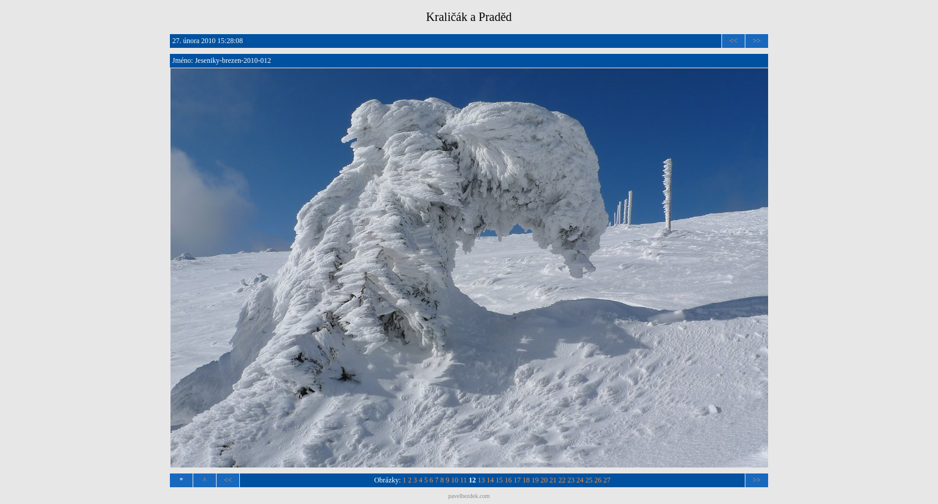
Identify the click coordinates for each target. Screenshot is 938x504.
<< (733, 41)
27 (607, 480)
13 (481, 480)
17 (517, 480)
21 (553, 480)
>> (757, 41)
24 (580, 480)
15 (499, 480)
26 (598, 480)
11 (463, 480)
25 (589, 480)
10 (454, 480)
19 (535, 480)
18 (526, 480)
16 (508, 480)
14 (490, 480)
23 (571, 480)
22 (562, 480)
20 (544, 480)
